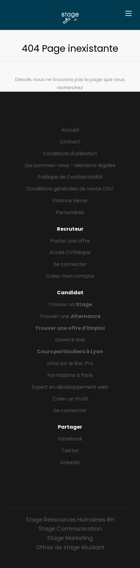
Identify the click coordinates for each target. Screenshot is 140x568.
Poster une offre (70, 240)
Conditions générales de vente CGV (70, 188)
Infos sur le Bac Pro (70, 363)
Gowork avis (70, 339)
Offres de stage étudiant (70, 547)
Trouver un (70, 304)
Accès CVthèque (70, 252)
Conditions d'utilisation (70, 153)
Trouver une (70, 316)
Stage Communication (70, 528)
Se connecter (70, 264)
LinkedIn (70, 462)
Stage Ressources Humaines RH (70, 519)
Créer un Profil (70, 398)
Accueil (70, 129)
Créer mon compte (70, 276)
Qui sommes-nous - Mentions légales (70, 165)
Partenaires (70, 212)
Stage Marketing (70, 538)
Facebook (70, 438)
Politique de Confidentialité (70, 177)
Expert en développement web (70, 387)
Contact (70, 141)
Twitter (70, 450)
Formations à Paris (70, 375)
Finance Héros (70, 200)
